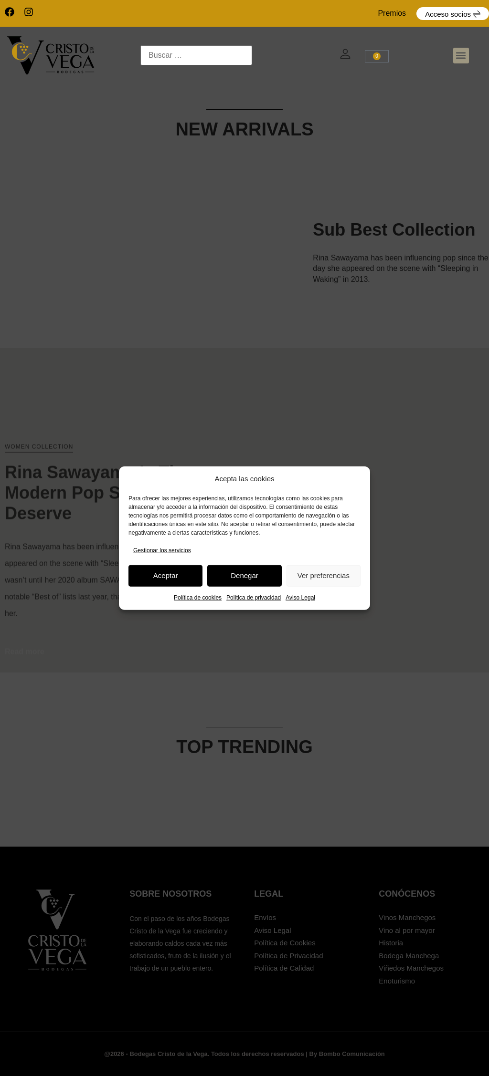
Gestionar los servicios (162, 550)
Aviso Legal (300, 597)
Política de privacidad (253, 597)
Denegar (244, 575)
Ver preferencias (324, 575)
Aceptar (165, 575)
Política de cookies (198, 597)
